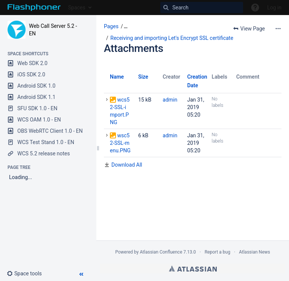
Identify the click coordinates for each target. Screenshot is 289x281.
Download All (126, 165)
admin (170, 100)
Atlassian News (254, 252)
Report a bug (217, 252)
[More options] (278, 28)
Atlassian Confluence (161, 252)
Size (143, 77)
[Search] (201, 7)
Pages (111, 26)
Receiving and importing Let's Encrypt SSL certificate (171, 38)
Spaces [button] (76, 8)
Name (117, 77)
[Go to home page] (34, 7)
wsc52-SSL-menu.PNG (120, 142)
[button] (27, 273)
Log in (274, 8)
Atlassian (193, 268)
